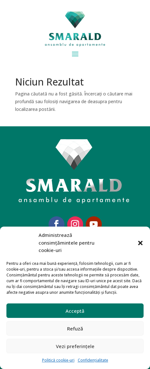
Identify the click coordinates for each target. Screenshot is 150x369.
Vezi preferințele (75, 346)
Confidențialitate (93, 360)
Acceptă (75, 311)
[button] (140, 243)
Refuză (75, 328)
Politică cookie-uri (58, 360)
